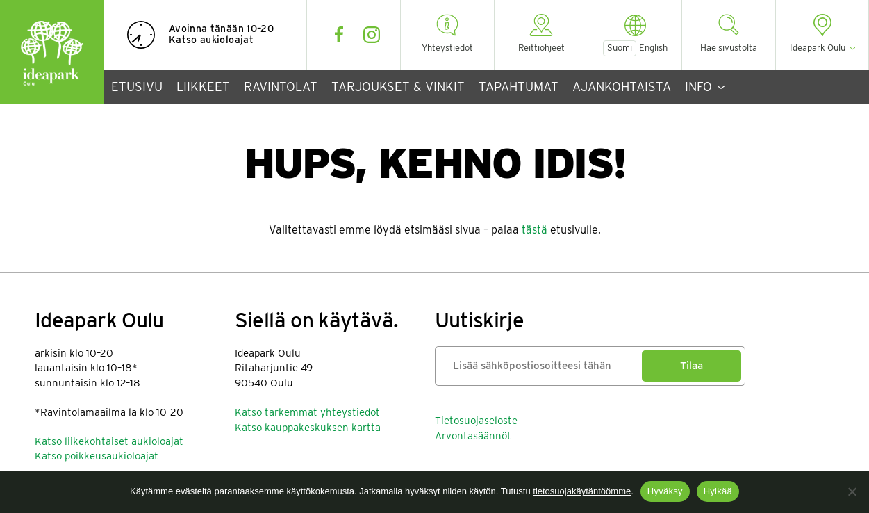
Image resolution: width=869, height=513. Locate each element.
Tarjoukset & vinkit (398, 86)
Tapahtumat (518, 86)
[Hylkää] (852, 491)
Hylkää (718, 491)
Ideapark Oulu (52, 52)
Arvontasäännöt (473, 436)
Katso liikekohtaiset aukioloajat (109, 441)
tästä (534, 229)
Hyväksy (665, 491)
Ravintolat (280, 86)
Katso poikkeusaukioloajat (96, 456)
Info (698, 86)
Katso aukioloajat (211, 39)
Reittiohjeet (541, 47)
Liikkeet (203, 86)
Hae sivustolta (728, 47)
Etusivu (137, 86)
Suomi (619, 47)
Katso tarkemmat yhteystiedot (307, 412)
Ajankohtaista (621, 86)
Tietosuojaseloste (476, 420)
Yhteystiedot (447, 47)
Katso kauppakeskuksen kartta (308, 427)
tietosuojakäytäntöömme (582, 491)
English (653, 48)
